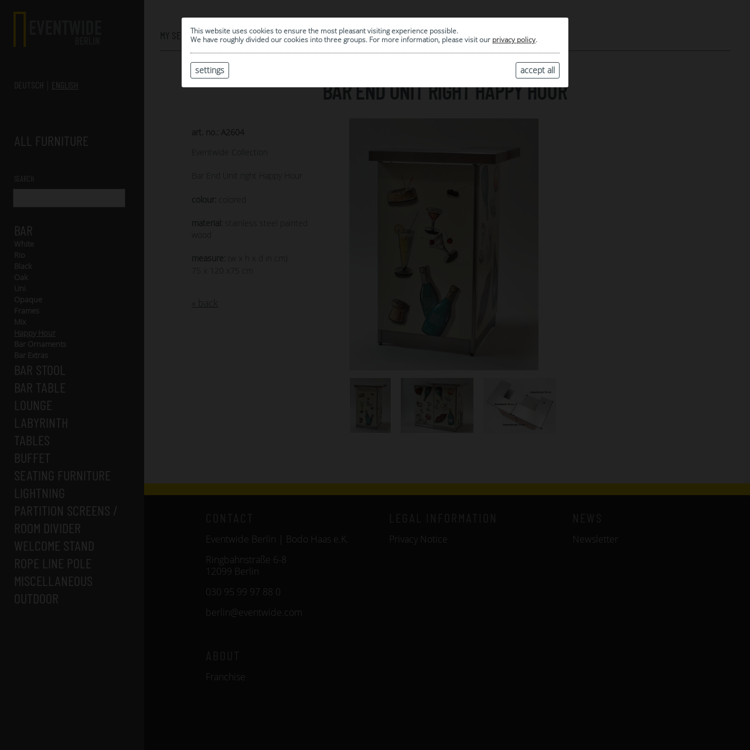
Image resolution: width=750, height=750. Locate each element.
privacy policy (514, 40)
